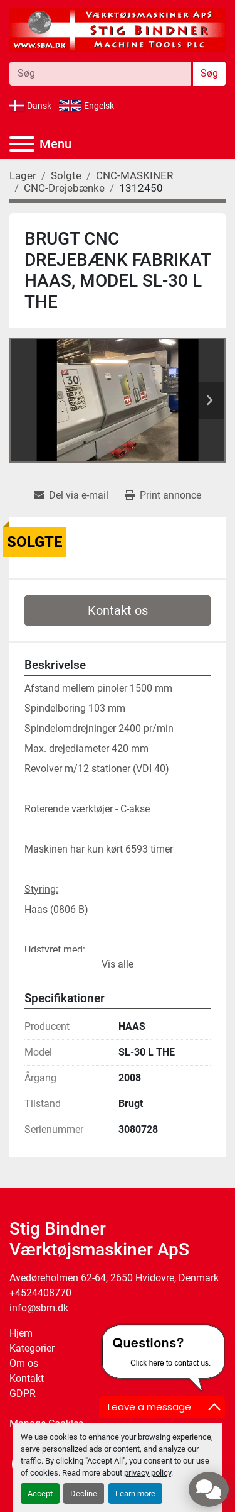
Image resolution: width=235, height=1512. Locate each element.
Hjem (21, 1333)
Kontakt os (118, 610)
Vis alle (117, 964)
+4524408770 (40, 1293)
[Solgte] (66, 175)
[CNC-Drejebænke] (64, 188)
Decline (83, 1493)
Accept (40, 1493)
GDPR (22, 1393)
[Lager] (22, 175)
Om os (23, 1363)
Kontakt (26, 1378)
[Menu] (21, 144)
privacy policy (147, 1472)
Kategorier (32, 1348)
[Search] (100, 74)
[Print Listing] (163, 495)
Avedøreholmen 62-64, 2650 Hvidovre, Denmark (114, 1278)
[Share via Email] (71, 495)
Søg (209, 73)
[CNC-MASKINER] (134, 175)
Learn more (135, 1493)
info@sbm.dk (38, 1308)
